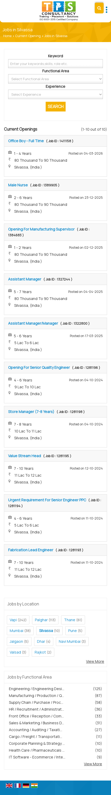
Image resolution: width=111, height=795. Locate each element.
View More (95, 661)
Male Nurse (18, 184)
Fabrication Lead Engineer (30, 549)
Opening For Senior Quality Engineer (39, 367)
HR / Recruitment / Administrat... (36, 709)
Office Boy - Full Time (26, 140)
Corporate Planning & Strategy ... (37, 743)
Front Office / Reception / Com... (36, 716)
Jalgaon (16, 641)
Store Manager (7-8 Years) (31, 411)
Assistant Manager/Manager (33, 323)
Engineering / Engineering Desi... (36, 688)
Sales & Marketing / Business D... (36, 722)
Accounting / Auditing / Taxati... (35, 729)
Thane (69, 619)
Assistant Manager (24, 279)
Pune (72, 630)
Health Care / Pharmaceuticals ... (37, 750)
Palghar (41, 619)
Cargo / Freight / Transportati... (35, 736)
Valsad (15, 652)
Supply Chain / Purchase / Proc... (36, 702)
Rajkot (40, 652)
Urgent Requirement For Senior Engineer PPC (47, 499)
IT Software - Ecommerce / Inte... (37, 757)
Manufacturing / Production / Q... (36, 695)
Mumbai (16, 630)
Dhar (41, 641)
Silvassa (46, 630)
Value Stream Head (24, 455)
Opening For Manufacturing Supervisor (41, 229)
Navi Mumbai (70, 641)
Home (7, 36)
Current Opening (28, 36)
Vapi (13, 619)
